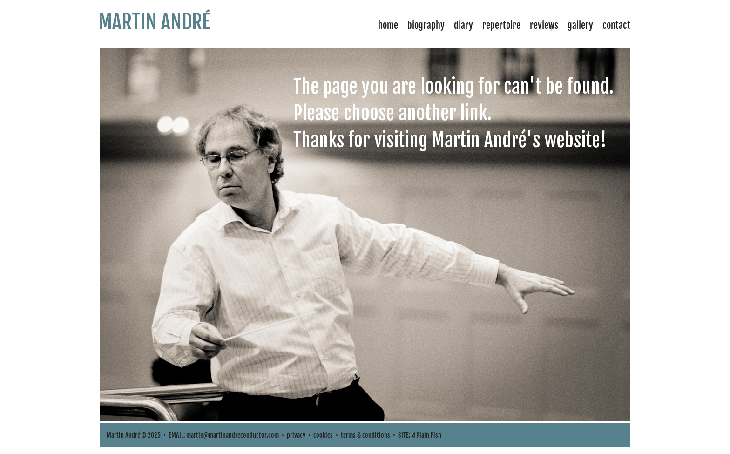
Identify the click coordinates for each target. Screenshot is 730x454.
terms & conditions (365, 435)
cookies (323, 435)
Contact (616, 25)
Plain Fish (426, 435)
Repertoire (501, 25)
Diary (463, 25)
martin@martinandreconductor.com (232, 435)
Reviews (544, 25)
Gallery (580, 25)
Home (388, 25)
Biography (426, 25)
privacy (296, 435)
